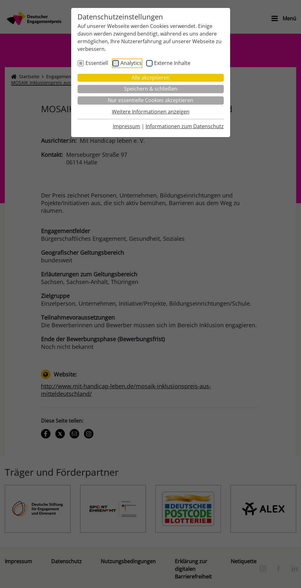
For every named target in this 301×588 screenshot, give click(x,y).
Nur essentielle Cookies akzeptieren (150, 100)
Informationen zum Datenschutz (185, 126)
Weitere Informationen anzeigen (150, 111)
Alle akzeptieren (151, 77)
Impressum (126, 126)
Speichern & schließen (150, 88)
